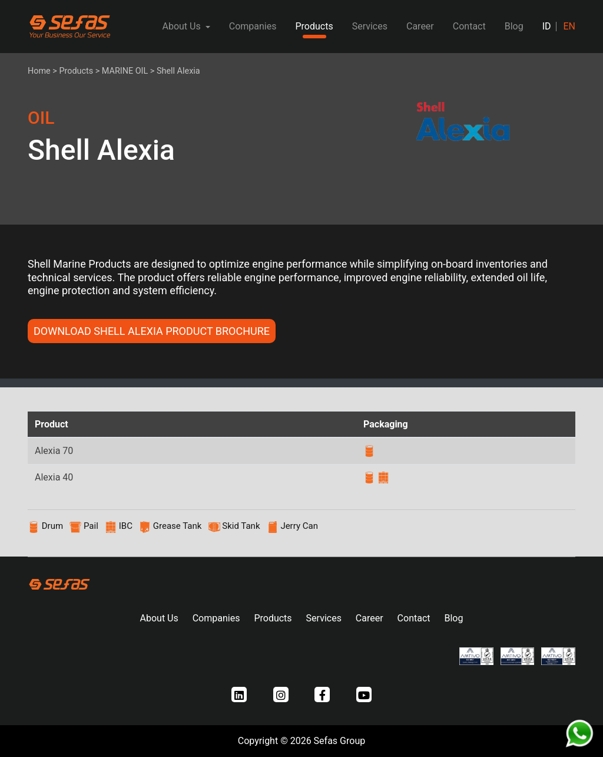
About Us (159, 618)
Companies (253, 26)
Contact (469, 26)
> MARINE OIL (121, 71)
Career (420, 26)
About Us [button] (182, 26)
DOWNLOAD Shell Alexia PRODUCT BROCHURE (152, 331)
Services (369, 26)
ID (546, 26)
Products (314, 26)
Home (39, 71)
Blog (514, 26)
